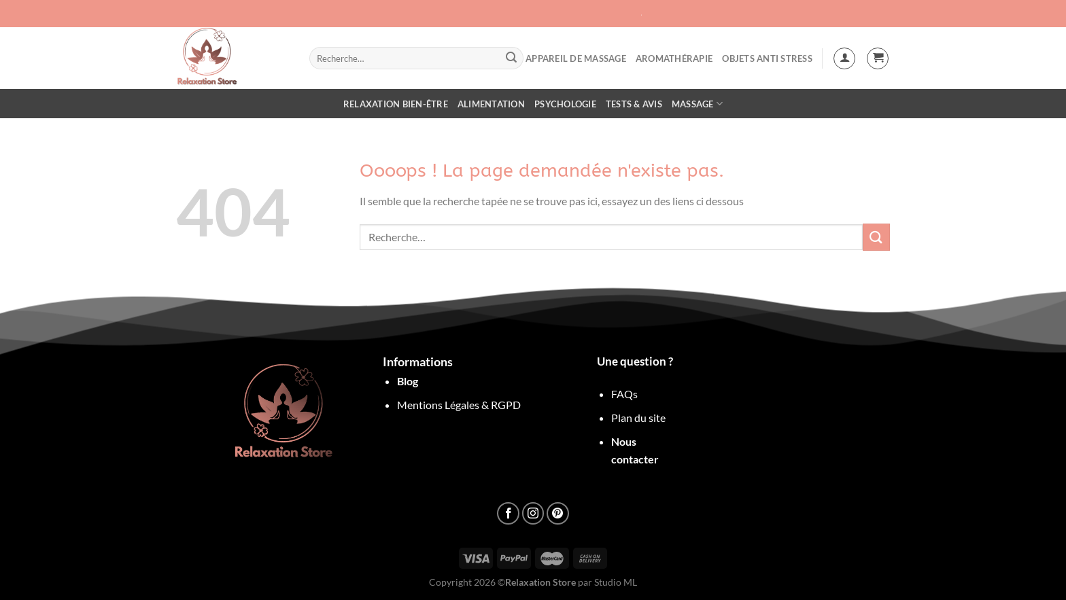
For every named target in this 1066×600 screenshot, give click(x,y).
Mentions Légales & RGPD (459, 404)
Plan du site (638, 417)
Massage (697, 103)
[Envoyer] (511, 58)
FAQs (624, 393)
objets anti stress (767, 58)
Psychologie (565, 104)
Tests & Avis (634, 104)
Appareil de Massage (576, 58)
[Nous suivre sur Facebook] (508, 513)
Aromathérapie (674, 58)
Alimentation (491, 104)
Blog (407, 380)
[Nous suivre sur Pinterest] (558, 513)
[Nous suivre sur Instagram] (533, 513)
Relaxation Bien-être (395, 104)
